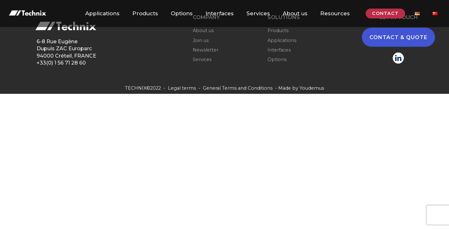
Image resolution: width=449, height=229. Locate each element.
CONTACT (385, 13)
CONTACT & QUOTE (398, 37)
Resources (335, 13)
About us (295, 13)
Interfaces (219, 13)
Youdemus (312, 88)
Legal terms (182, 88)
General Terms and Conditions (238, 88)
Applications (102, 13)
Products (145, 13)
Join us (201, 40)
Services (258, 13)
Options (182, 13)
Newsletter (205, 50)
